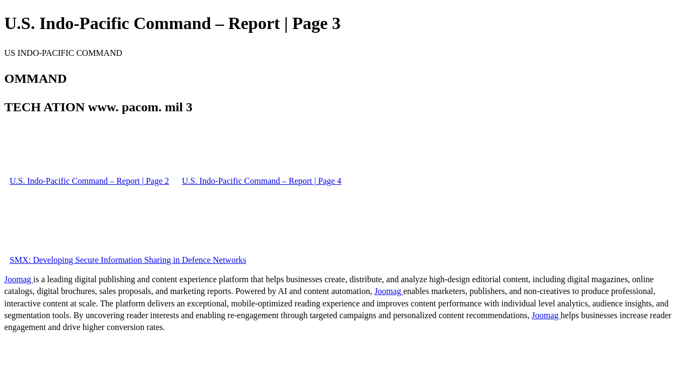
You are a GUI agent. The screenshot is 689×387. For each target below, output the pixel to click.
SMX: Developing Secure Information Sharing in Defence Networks (128, 259)
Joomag (18, 279)
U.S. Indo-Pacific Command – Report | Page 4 (261, 180)
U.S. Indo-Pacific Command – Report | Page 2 (89, 180)
